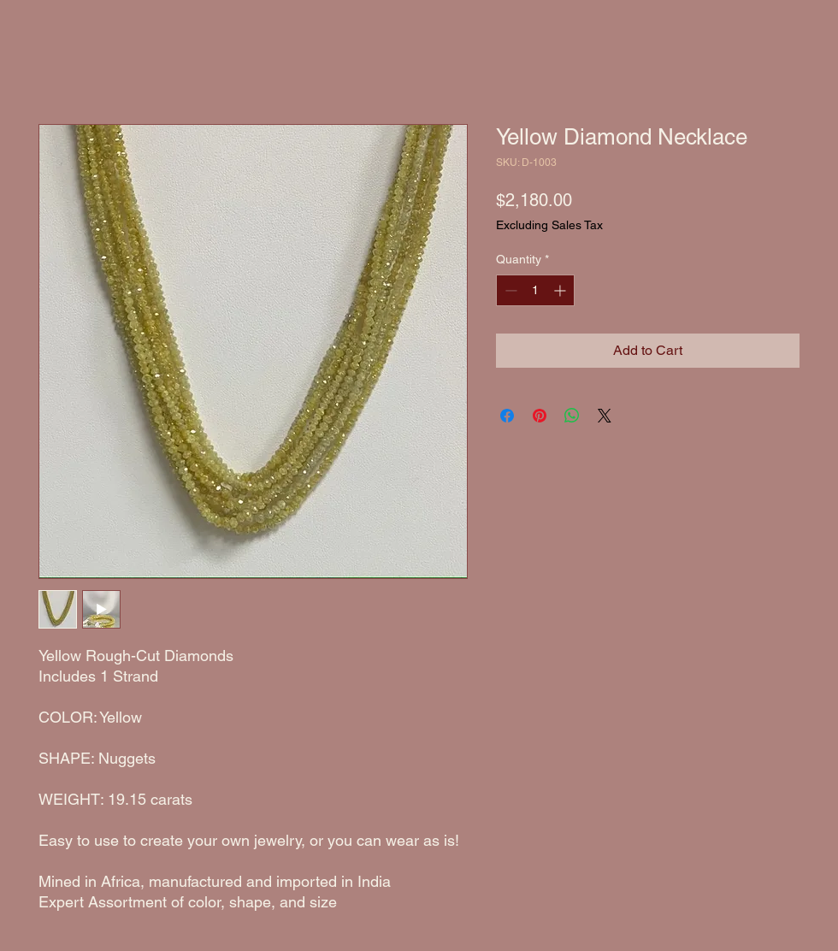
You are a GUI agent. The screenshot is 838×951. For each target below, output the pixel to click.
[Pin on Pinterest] (539, 415)
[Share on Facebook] (507, 415)
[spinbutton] (535, 290)
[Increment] (561, 290)
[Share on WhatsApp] (572, 415)
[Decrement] (509, 290)
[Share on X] (604, 415)
